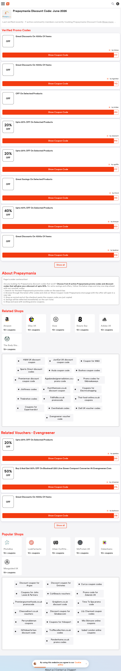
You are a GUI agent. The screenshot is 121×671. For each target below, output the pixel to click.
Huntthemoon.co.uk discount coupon (92, 380)
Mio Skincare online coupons (56, 599)
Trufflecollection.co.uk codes (41, 606)
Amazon (7, 326)
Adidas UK (106, 326)
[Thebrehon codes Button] (60, 387)
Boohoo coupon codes (92, 366)
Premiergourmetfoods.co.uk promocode (40, 578)
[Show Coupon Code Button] (58, 55)
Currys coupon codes (96, 565)
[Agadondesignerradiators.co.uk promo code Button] (80, 373)
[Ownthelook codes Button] (96, 393)
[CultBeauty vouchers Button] (63, 571)
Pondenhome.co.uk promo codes (60, 613)
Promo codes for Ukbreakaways (25, 380)
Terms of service (75, 655)
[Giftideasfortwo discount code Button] (93, 598)
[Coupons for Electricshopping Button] (28, 387)
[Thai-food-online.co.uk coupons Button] (28, 393)
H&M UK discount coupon (26, 360)
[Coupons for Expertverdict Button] (65, 393)
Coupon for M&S (98, 360)
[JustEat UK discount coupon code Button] (63, 359)
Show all (60, 507)
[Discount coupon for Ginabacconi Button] (25, 592)
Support (72, 640)
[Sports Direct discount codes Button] (30, 366)
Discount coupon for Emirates (62, 565)
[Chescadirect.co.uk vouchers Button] (75, 585)
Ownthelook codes (97, 394)
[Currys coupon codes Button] (95, 564)
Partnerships (58, 635)
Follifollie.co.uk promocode (92, 387)
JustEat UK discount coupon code (64, 360)
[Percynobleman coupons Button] (97, 592)
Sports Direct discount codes (31, 366)
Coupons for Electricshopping (29, 387)
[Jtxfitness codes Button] (56, 380)
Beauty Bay (82, 326)
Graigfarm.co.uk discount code (84, 578)
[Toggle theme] (117, 3)
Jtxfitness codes (57, 380)
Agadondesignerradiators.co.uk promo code (81, 373)
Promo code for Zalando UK (96, 572)
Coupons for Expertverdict (66, 394)
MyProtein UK (83, 531)
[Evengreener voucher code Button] (74, 400)
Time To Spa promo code (41, 585)
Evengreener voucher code (76, 401)
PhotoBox (8, 531)
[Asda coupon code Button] (62, 366)
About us (49, 640)
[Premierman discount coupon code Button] (33, 373)
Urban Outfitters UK (61, 531)
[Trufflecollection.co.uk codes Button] (40, 605)
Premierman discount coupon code (34, 373)
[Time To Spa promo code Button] (40, 585)
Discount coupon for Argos (26, 565)
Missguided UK (11, 550)
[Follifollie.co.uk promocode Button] (91, 387)
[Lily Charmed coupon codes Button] (63, 592)
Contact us (61, 640)
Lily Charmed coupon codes (64, 592)
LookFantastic (34, 531)
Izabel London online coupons (78, 606)
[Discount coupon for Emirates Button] (61, 564)
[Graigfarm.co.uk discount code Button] (83, 578)
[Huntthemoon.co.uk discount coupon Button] (91, 380)
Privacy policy (62, 655)
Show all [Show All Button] (60, 265)
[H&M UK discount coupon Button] (25, 359)
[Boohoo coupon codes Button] (91, 366)
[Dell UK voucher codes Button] (42, 400)
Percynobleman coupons (98, 592)
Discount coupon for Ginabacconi (26, 592)
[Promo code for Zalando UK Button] (95, 571)
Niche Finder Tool (75, 635)
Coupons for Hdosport (22, 599)
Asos (54, 326)
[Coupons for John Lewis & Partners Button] (26, 571)
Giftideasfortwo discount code (94, 599)
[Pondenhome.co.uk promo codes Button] (59, 612)
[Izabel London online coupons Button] (77, 605)
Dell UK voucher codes (43, 401)
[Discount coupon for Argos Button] (25, 564)
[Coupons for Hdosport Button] (21, 598)
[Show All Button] (60, 507)
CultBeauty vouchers (64, 572)
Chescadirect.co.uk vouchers (76, 585)
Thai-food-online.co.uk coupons (29, 394)
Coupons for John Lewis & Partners (28, 572)
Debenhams (106, 531)
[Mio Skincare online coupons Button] (55, 598)
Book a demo (43, 635)
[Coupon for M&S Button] (97, 359)
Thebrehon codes (61, 387)
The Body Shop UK (13, 345)
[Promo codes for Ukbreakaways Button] (24, 380)
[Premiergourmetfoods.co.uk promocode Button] (39, 578)
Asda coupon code (63, 366)
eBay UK (32, 326)
